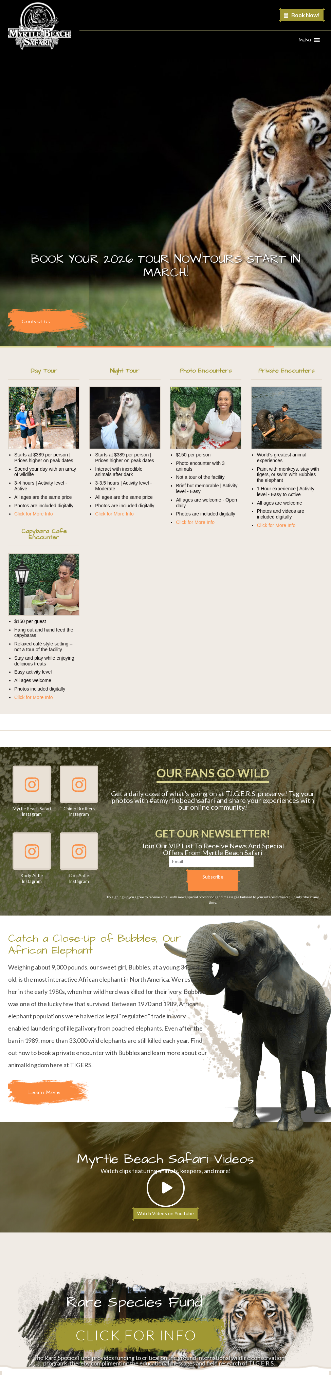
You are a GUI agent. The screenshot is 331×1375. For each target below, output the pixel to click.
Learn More (44, 1092)
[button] (305, 40)
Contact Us (36, 321)
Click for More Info (33, 513)
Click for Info (136, 1334)
